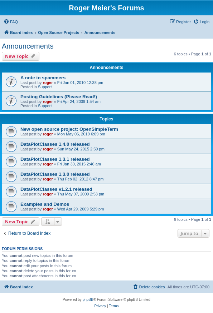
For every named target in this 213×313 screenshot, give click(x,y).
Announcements (28, 46)
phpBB (88, 300)
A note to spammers (43, 77)
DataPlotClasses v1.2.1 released (56, 189)
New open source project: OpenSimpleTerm (69, 129)
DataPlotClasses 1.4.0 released (55, 144)
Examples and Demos (44, 204)
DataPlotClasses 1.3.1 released (55, 159)
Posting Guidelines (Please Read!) (58, 96)
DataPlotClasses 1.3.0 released (55, 174)
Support (45, 87)
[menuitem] (11, 22)
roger (48, 82)
